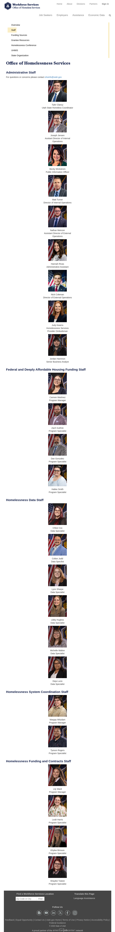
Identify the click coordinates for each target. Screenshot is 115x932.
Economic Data (96, 15)
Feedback (9, 920)
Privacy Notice (83, 920)
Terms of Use (68, 920)
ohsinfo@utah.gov (53, 77)
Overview (15, 25)
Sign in (106, 5)
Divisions (81, 4)
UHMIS (14, 50)
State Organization (20, 55)
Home (59, 4)
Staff (13, 30)
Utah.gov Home (53, 920)
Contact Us (39, 920)
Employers (62, 15)
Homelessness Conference (23, 45)
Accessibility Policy (100, 920)
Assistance (78, 15)
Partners (93, 4)
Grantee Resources (20, 40)
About (69, 4)
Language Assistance (84, 898)
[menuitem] (59, 4)
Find (40, 899)
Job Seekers (45, 15)
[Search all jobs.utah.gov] (109, 15)
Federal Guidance (57, 923)
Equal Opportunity (24, 920)
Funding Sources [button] (19, 35)
